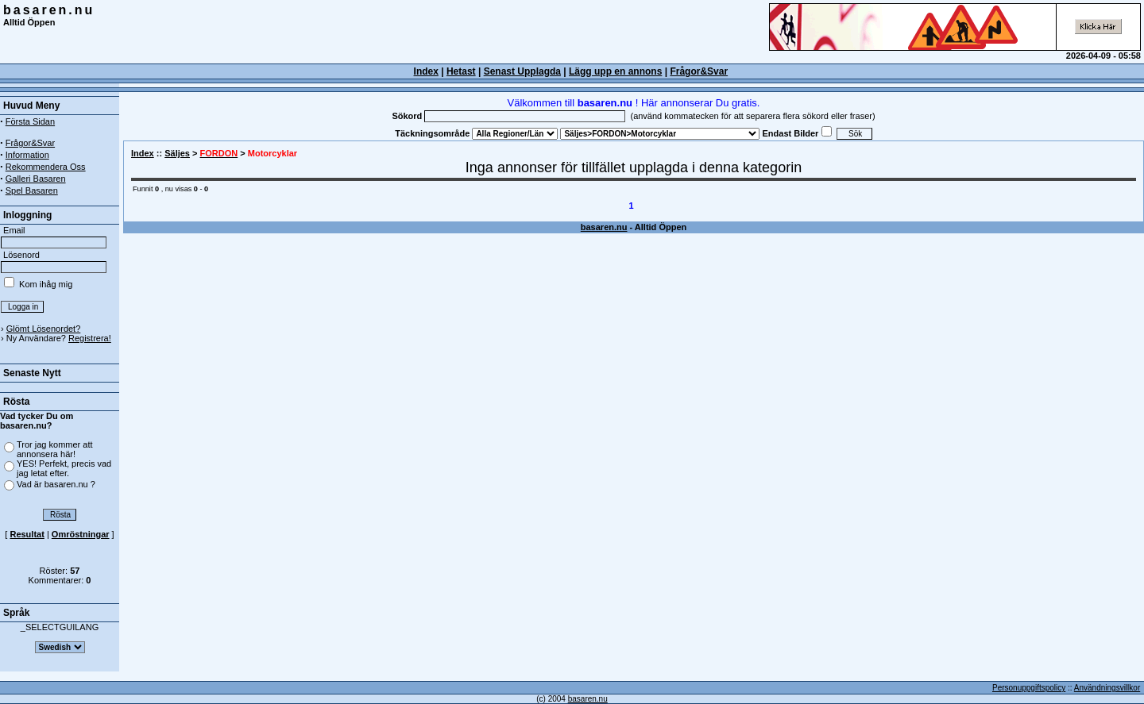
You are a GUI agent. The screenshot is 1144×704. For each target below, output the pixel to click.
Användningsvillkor (1107, 687)
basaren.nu (49, 10)
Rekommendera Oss (46, 166)
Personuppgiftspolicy (1028, 687)
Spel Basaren (32, 190)
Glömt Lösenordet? (43, 328)
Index (142, 153)
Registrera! (89, 338)
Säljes (177, 153)
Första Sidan (30, 121)
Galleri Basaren (36, 178)
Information (27, 155)
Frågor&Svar (699, 71)
